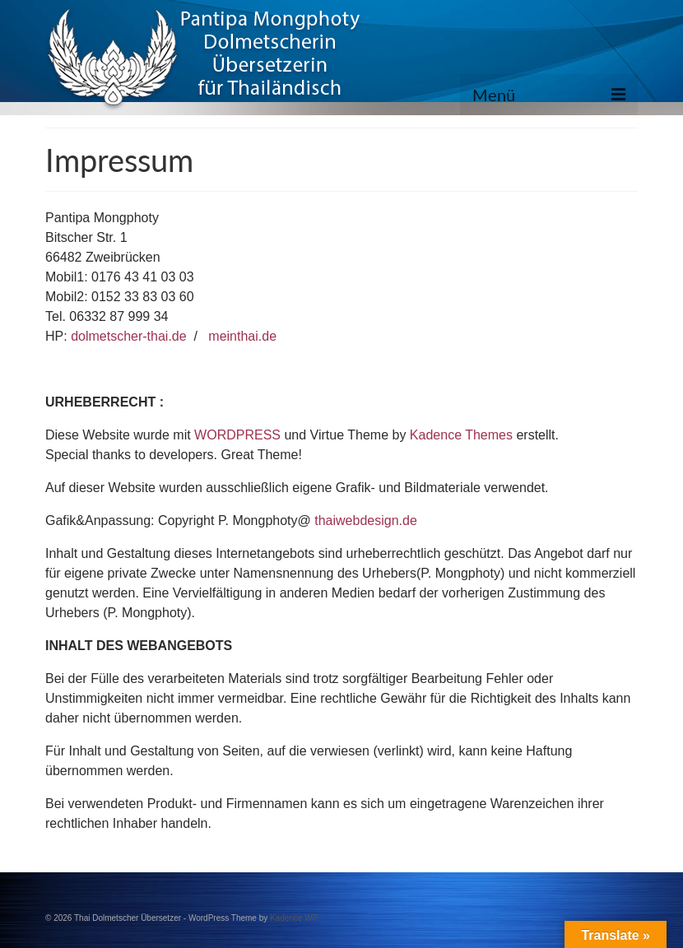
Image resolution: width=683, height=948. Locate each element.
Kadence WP (294, 917)
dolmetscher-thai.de (129, 336)
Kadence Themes (461, 435)
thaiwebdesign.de (365, 520)
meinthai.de (242, 336)
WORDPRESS (237, 435)
